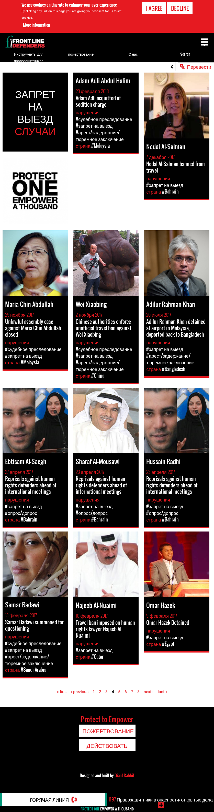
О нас (133, 54)
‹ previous (79, 691)
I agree (154, 8)
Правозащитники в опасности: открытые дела (160, 799)
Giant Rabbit (124, 775)
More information (36, 25)
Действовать (107, 745)
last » (162, 691)
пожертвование (81, 54)
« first (62, 691)
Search (185, 54)
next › (149, 691)
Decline (180, 8)
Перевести (199, 66)
